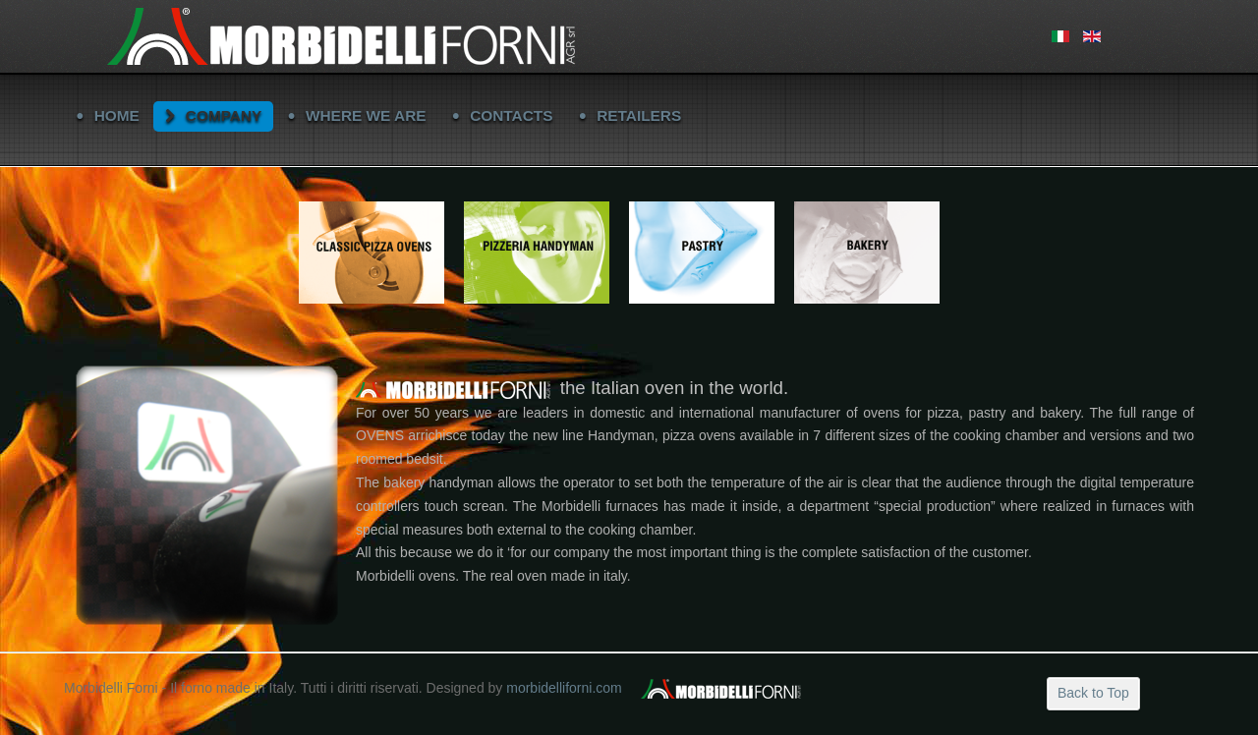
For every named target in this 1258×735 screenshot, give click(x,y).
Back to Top (1093, 693)
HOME (117, 115)
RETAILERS (639, 115)
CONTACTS (511, 115)
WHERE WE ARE (366, 115)
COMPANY (224, 115)
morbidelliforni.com (563, 688)
